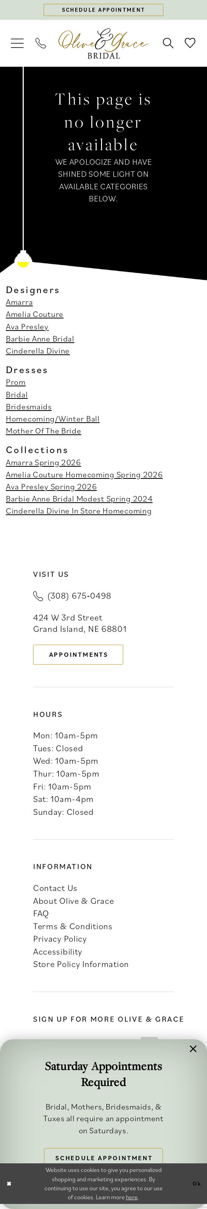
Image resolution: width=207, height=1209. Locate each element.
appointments (83, 656)
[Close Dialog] (10, 1189)
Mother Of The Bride (43, 432)
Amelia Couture (35, 315)
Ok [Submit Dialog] (196, 1189)
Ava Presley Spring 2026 (51, 487)
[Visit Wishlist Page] (190, 44)
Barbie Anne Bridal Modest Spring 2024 (79, 499)
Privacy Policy (60, 942)
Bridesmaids (29, 407)
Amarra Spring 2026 (43, 463)
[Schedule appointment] (103, 11)
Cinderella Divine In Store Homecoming (79, 512)
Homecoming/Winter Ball (53, 419)
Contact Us (55, 891)
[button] (17, 44)
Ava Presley (27, 327)
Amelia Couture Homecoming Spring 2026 (84, 475)
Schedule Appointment (107, 1156)
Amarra (19, 303)
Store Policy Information (81, 967)
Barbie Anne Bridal (40, 339)
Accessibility (57, 954)
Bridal (17, 395)
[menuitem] (17, 44)
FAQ (41, 916)
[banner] (103, 45)
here (132, 1202)
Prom (16, 383)
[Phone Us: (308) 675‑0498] (41, 44)
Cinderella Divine (38, 352)
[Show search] (168, 44)
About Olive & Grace (73, 903)
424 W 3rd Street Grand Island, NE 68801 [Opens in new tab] (80, 624)
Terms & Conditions (73, 929)
